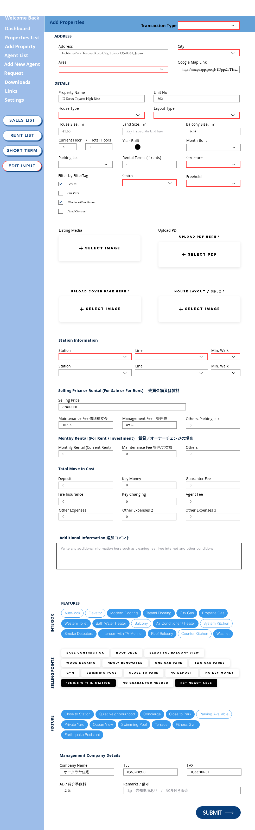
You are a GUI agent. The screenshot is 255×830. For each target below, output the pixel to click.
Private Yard (74, 724)
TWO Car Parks (209, 663)
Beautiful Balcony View (174, 652)
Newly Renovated (125, 663)
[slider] (138, 147)
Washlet (223, 633)
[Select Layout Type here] (197, 115)
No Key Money (219, 672)
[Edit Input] (22, 166)
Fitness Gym (186, 724)
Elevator (95, 612)
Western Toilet (75, 623)
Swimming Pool (101, 672)
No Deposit (181, 672)
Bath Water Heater (110, 623)
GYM (70, 672)
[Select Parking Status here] (85, 164)
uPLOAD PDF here (198, 236)
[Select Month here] (213, 147)
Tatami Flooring (158, 612)
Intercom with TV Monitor (122, 633)
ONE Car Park (168, 663)
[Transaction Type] (209, 25)
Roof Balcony (162, 633)
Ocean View (103, 724)
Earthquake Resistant (82, 734)
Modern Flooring (124, 612)
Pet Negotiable (196, 683)
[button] (100, 248)
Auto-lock (72, 612)
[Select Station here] (95, 356)
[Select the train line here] (171, 356)
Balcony (141, 623)
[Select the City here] (209, 52)
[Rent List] (22, 135)
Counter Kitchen (194, 633)
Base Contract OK (85, 652)
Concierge (152, 713)
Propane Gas (213, 612)
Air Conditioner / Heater (175, 623)
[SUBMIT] (218, 812)
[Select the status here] (149, 182)
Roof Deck (126, 652)
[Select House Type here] (102, 115)
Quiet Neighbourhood (117, 713)
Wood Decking (80, 663)
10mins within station (88, 683)
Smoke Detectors (78, 633)
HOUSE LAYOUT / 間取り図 (197, 291)
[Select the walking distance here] (225, 356)
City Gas (187, 612)
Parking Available (213, 713)
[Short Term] (22, 150)
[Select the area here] (113, 69)
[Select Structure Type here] (213, 164)
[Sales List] (22, 120)
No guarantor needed (145, 683)
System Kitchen (216, 623)
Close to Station (77, 713)
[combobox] (113, 52)
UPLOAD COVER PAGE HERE (99, 291)
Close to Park (143, 672)
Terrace (161, 724)
